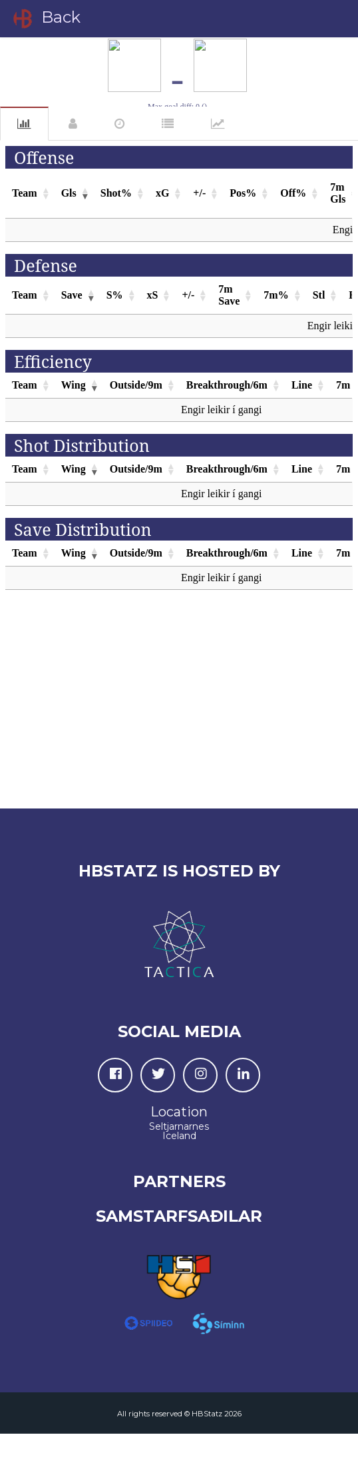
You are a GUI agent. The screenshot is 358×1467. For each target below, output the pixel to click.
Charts (218, 124)
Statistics (24, 124)
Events (119, 124)
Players (72, 124)
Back (46, 19)
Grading (167, 124)
